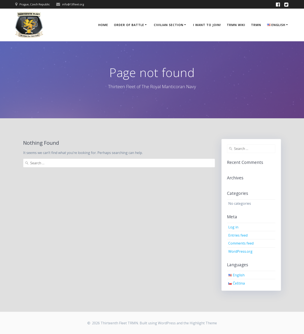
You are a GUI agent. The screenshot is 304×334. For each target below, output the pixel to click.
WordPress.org (240, 251)
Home (103, 25)
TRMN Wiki (236, 25)
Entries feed (238, 235)
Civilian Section (168, 25)
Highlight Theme (203, 323)
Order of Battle (129, 25)
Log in (233, 227)
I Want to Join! (207, 25)
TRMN (256, 25)
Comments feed (241, 243)
